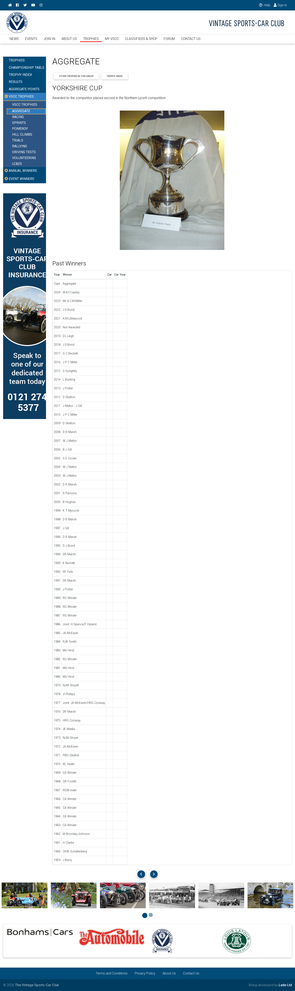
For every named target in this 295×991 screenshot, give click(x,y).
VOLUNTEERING (24, 158)
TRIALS (17, 141)
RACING (18, 117)
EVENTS (31, 41)
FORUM (169, 41)
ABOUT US (69, 41)
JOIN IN (49, 41)
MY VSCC (112, 41)
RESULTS (15, 82)
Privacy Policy (145, 973)
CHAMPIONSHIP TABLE (26, 68)
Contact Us (191, 973)
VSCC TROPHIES (24, 105)
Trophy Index (114, 76)
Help (264, 5)
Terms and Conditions (112, 973)
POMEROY (20, 129)
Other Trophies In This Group (76, 76)
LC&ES (17, 164)
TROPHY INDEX (20, 75)
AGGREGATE (21, 111)
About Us (169, 973)
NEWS (14, 41)
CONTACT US (190, 41)
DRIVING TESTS (24, 152)
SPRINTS (19, 123)
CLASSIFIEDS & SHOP (141, 41)
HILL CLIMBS (22, 135)
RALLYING (19, 146)
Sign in (280, 5)
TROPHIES (91, 41)
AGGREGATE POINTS (24, 89)
